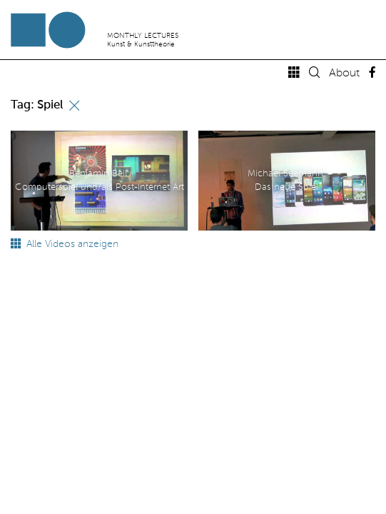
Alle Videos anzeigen (64, 244)
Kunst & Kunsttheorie (141, 44)
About (344, 73)
